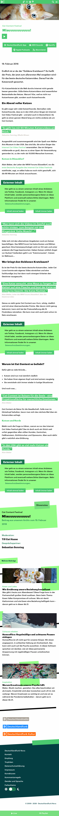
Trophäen (9, 762)
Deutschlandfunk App (15, 45)
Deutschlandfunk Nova (15, 750)
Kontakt (8, 754)
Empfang (9, 758)
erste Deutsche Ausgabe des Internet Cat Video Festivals (27, 167)
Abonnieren (39, 50)
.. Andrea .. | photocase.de (49, 18)
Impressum (10, 770)
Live (15, 813)
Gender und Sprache (14, 781)
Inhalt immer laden (43, 211)
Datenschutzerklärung (14, 766)
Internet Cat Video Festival (14, 147)
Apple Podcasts (21, 50)
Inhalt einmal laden (15, 211)
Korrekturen (10, 773)
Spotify (50, 45)
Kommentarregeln (13, 777)
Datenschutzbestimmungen (17, 204)
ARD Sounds (36, 45)
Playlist (45, 813)
